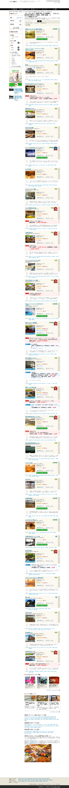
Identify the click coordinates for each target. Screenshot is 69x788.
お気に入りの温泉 (49, 1)
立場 (55, 719)
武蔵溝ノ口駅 (38, 574)
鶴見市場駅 (48, 204)
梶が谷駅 (33, 574)
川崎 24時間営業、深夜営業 (43, 475)
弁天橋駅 (33, 459)
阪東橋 (50, 718)
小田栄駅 (53, 647)
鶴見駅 (54, 204)
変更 (20, 20)
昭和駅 (56, 647)
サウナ (34, 724)
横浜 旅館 (40, 608)
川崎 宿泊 (30, 475)
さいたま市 (28, 781)
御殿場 (34, 781)
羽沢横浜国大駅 (34, 257)
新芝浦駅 (30, 459)
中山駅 (56, 413)
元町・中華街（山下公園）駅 (33, 629)
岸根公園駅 (50, 45)
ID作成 (59, 2)
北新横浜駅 (54, 45)
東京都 (34, 778)
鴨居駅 (54, 413)
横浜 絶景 (43, 143)
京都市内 (40, 781)
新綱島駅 (51, 104)
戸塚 (49, 719)
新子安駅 (39, 80)
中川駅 (56, 383)
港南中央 (38, 719)
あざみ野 (26, 716)
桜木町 (39, 718)
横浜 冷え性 (44, 123)
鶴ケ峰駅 (48, 413)
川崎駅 (57, 475)
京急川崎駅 (33, 476)
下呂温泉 (32, 779)
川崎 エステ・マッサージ (50, 494)
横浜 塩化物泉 (31, 45)
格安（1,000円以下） (39, 724)
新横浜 (48, 716)
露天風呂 (54, 724)
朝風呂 (28, 727)
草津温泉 (19, 779)
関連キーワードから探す (13, 782)
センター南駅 (49, 228)
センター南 (36, 716)
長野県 (42, 778)
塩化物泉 (35, 727)
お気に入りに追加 (50, 36)
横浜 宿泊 (34, 45)
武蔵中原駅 (30, 574)
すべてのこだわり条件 (16, 66)
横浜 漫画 (44, 60)
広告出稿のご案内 (41, 784)
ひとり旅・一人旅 (46, 724)
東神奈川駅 (55, 143)
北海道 (40, 778)
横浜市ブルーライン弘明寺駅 (33, 609)
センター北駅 (30, 229)
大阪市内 (37, 781)
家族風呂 (13, 62)
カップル (44, 725)
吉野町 (52, 718)
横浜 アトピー (40, 228)
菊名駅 (33, 61)
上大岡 (35, 719)
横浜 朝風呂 (53, 256)
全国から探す (19, 17)
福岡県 (48, 778)
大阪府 (37, 778)
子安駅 (30, 80)
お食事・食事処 (27, 725)
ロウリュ (54, 725)
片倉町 (55, 716)
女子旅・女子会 (49, 725)
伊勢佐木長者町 (45, 718)
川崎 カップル (31, 494)
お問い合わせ (58, 784)
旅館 (48, 732)
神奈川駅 (52, 143)
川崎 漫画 (48, 532)
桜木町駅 (57, 318)
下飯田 (57, 719)
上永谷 (41, 719)
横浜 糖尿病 (36, 123)
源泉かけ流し (45, 732)
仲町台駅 (34, 229)
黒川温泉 (43, 779)
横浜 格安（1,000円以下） (54, 79)
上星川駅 (57, 256)
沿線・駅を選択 (16, 27)
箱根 (22, 779)
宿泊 (57, 724)
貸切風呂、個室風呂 (36, 732)
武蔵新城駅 (53, 573)
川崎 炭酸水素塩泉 (31, 671)
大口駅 (32, 80)
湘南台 (26, 720)
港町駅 (52, 547)
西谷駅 (51, 413)
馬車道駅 (30, 319)
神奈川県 (19, 778)
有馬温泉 (25, 779)
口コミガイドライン (48, 784)
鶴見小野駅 (36, 459)
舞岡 (47, 719)
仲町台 (40, 716)
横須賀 (23, 781)
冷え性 (41, 725)
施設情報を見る (40, 36)
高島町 (36, 718)
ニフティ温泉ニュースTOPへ (54, 711)
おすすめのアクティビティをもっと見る (52, 690)
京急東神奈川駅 (47, 143)
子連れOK (31, 727)
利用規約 (55, 786)
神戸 (47, 781)
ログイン (55, 2)
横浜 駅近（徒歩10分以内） (51, 60)
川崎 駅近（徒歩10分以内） (51, 475)
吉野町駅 (49, 608)
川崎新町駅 (37, 476)
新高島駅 (30, 144)
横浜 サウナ (53, 276)
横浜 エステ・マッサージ (32, 60)
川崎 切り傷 (38, 547)
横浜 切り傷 (43, 45)
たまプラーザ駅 (31, 672)
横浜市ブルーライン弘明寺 (29, 719)
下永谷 (44, 719)
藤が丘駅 (56, 593)
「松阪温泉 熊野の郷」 (33, 742)
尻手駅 (52, 204)
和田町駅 (30, 257)
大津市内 (44, 781)
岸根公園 (51, 716)
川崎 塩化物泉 (31, 547)
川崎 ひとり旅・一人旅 (36, 494)
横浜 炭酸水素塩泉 (31, 104)
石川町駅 (39, 629)
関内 (41, 718)
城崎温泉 (28, 779)
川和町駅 (37, 594)
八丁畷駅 (57, 204)
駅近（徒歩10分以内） (28, 724)
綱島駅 (57, 104)
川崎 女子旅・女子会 (44, 494)
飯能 (31, 781)
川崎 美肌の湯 (31, 573)
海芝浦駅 (57, 458)
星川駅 (38, 257)
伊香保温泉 (36, 779)
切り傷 (26, 727)
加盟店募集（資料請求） (33, 784)
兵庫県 (28, 778)
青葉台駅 (33, 594)
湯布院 (47, 779)
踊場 (51, 719)
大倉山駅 (54, 104)
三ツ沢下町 (31, 718)
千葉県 (26, 778)
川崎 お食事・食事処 (35, 475)
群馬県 (31, 778)
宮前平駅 (57, 515)
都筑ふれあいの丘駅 (54, 228)
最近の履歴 (57, 1)
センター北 (32, 716)
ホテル (39, 725)
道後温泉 (40, 779)
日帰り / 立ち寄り (15, 36)
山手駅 (53, 628)
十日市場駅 (30, 594)
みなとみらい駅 (53, 318)
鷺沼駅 (54, 515)
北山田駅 (30, 384)
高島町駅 (33, 319)
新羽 (42, 716)
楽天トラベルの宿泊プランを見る (42, 157)
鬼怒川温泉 (51, 779)
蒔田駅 (43, 608)
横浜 (34, 718)
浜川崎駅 (50, 647)
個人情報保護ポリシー (41, 786)
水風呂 (51, 724)
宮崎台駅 (30, 516)
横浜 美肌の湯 (39, 45)
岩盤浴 (57, 725)
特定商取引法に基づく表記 (49, 786)
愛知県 (45, 778)
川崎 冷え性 (33, 515)
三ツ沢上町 (26, 718)
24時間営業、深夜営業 (16, 55)
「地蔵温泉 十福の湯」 (34, 740)
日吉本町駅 (30, 124)
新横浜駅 (46, 45)
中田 (53, 719)
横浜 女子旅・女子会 (46, 104)
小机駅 (57, 45)
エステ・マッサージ (33, 725)
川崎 (21, 781)
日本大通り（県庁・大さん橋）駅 (46, 629)
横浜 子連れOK (44, 204)
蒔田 (55, 718)
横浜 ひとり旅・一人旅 (32, 79)
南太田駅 (46, 608)
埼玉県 (23, 778)
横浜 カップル (39, 143)
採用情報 (58, 786)
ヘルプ (54, 784)
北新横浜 (45, 716)
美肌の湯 (39, 727)
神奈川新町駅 (36, 80)
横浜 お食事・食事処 (39, 60)
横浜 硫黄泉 (30, 300)
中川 (29, 716)
